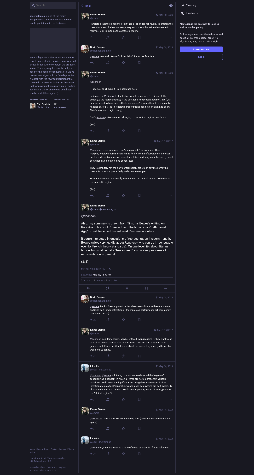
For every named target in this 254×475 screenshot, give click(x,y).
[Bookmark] (139, 37)
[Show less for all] (171, 6)
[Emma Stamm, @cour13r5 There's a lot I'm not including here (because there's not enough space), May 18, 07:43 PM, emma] (127, 419)
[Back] (123, 6)
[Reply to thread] (93, 63)
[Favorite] (123, 37)
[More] (171, 37)
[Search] (53, 5)
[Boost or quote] (108, 37)
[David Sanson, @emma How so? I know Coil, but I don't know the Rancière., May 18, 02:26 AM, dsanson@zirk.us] (127, 55)
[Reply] (93, 37)
